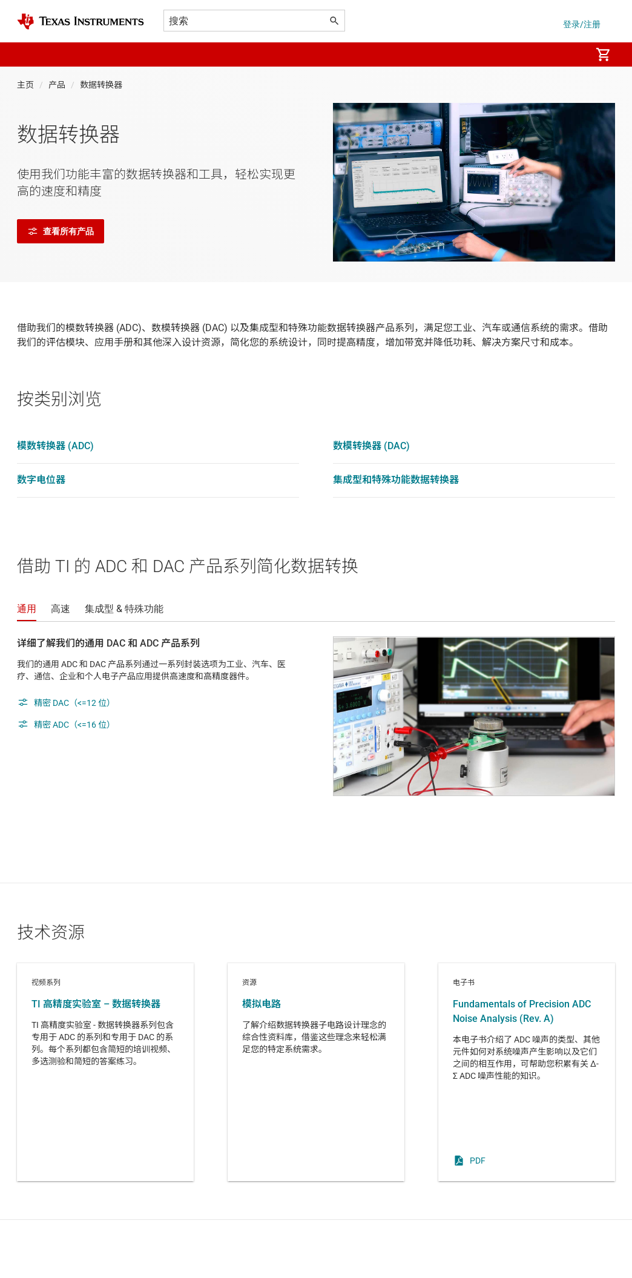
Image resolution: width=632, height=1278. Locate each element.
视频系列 (105, 1072)
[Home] (80, 21)
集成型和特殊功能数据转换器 (396, 480)
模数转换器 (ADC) (55, 446)
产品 (56, 85)
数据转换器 (101, 85)
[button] (29, 54)
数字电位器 (41, 480)
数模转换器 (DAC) (371, 446)
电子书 (526, 1072)
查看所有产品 (60, 231)
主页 (25, 85)
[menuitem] (569, 54)
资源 (316, 1072)
